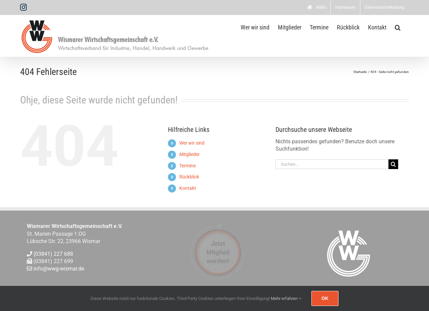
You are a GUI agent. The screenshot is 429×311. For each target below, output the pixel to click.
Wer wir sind (191, 143)
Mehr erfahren (286, 298)
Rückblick (189, 176)
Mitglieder (189, 154)
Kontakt (187, 188)
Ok (324, 298)
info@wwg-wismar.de (59, 269)
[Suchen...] (332, 164)
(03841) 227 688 (53, 254)
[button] (398, 26)
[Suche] (393, 164)
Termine (187, 165)
